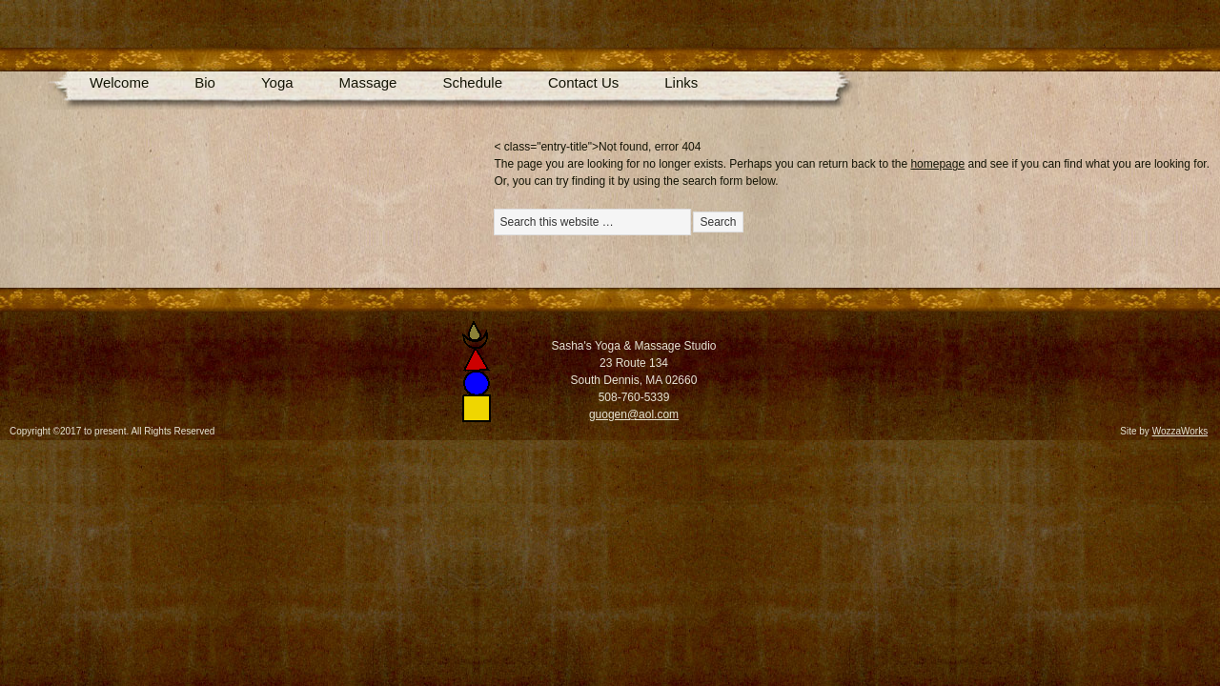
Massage (368, 82)
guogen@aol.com (634, 414)
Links (681, 82)
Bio (204, 82)
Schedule (472, 82)
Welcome (119, 82)
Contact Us (583, 82)
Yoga (277, 82)
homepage (937, 164)
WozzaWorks (1180, 431)
